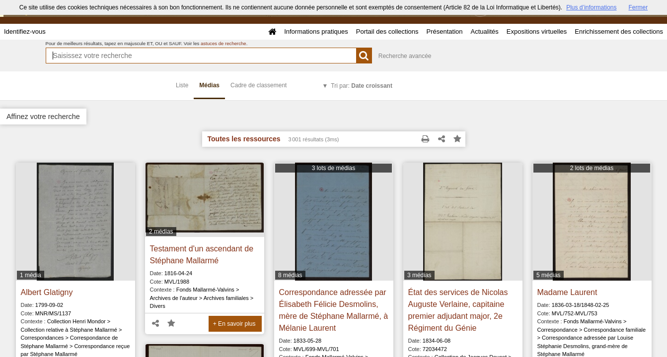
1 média (30, 275)
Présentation (444, 31)
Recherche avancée (405, 56)
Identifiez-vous (25, 31)
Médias (209, 85)
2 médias (161, 231)
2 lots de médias (591, 168)
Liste (182, 85)
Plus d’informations (591, 7)
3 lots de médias (333, 168)
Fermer (638, 7)
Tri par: (361, 85)
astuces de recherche (223, 43)
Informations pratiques (316, 31)
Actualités (484, 31)
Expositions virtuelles (537, 31)
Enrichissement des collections (619, 31)
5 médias (548, 275)
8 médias (290, 275)
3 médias (419, 275)
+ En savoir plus (234, 323)
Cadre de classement (258, 85)
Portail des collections (387, 31)
